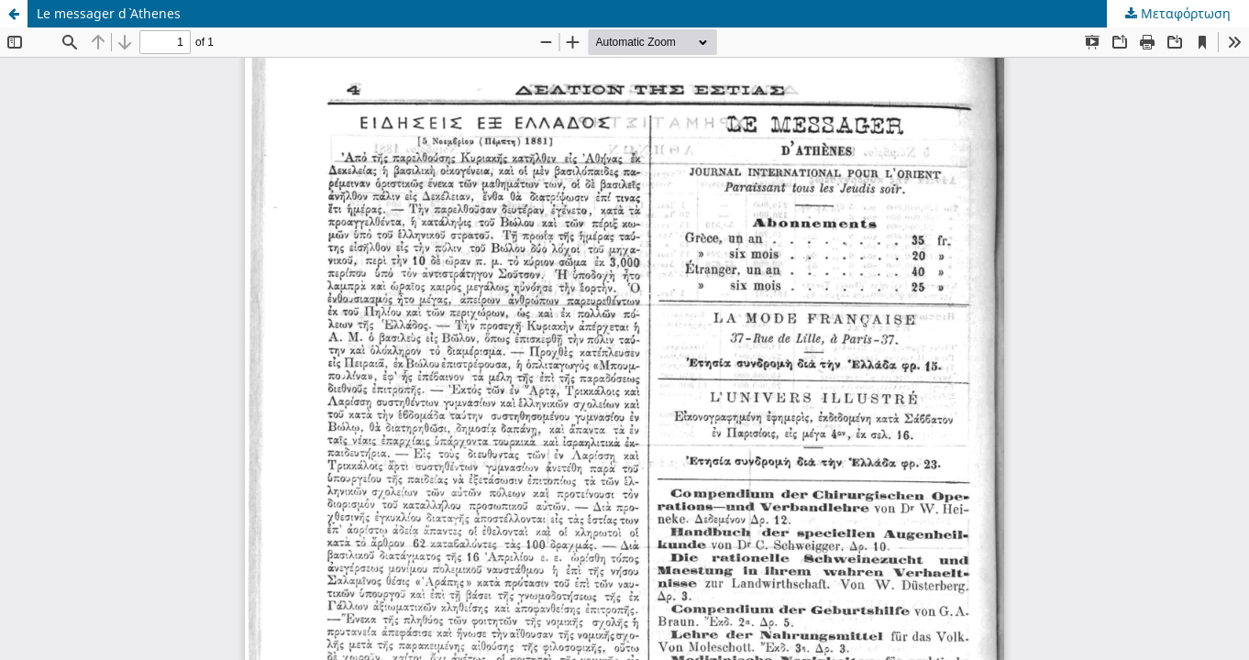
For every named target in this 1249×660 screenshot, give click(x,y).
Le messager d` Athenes (109, 13)
